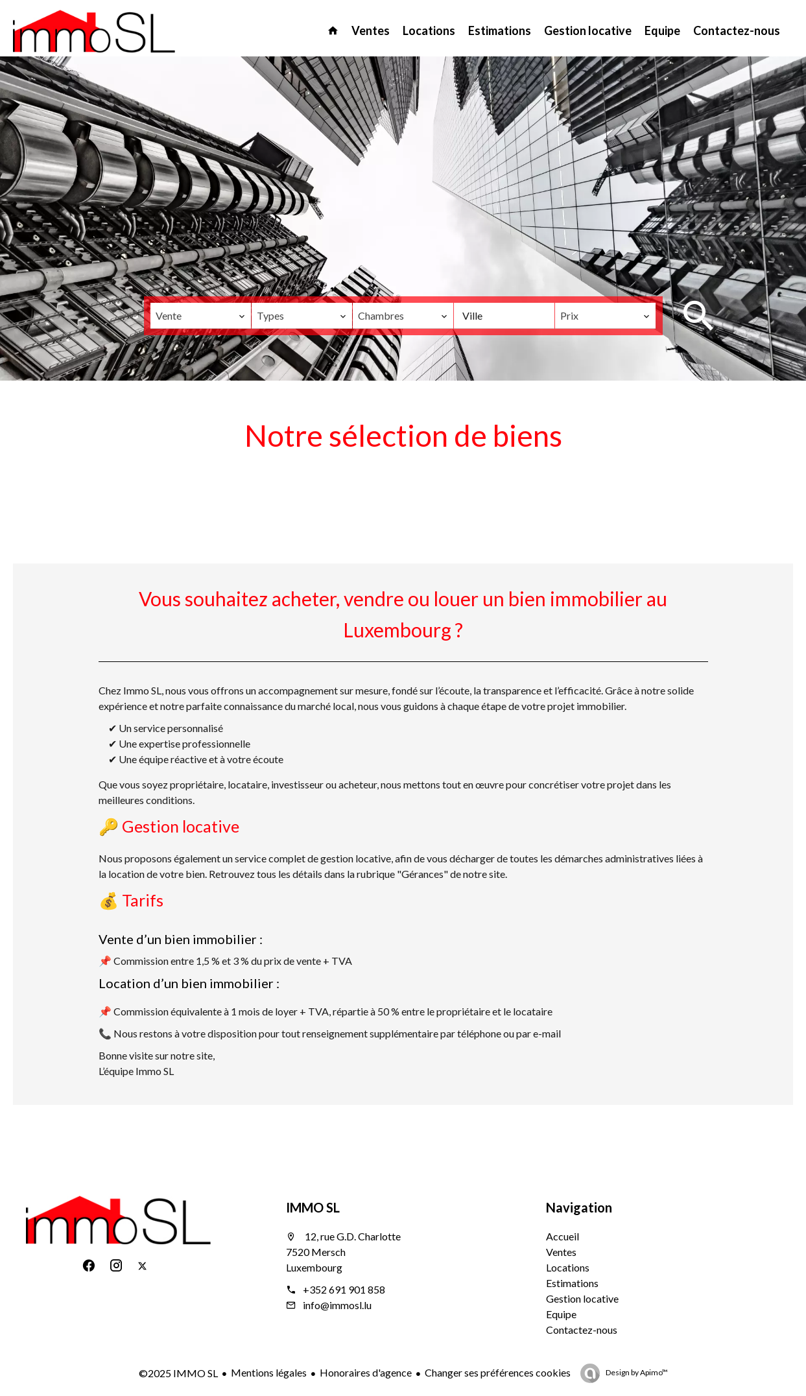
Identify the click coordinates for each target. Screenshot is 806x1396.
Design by (636, 1372)
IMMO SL (313, 1207)
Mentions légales (269, 1372)
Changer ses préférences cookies (498, 1372)
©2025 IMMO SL (178, 1373)
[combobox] (200, 316)
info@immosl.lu (337, 1305)
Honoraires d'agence (366, 1372)
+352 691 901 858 (344, 1289)
